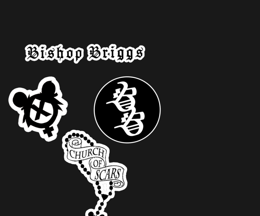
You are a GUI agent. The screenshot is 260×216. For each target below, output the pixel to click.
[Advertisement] (100, 30)
